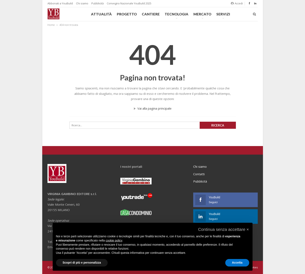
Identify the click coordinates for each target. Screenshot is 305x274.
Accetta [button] (237, 262)
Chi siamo (82, 3)
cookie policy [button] (114, 240)
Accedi (237, 3)
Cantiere (151, 14)
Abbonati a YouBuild (60, 3)
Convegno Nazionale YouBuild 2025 (129, 3)
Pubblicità (97, 3)
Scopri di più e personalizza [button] (82, 262)
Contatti (199, 174)
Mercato (202, 14)
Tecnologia (176, 14)
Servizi (223, 14)
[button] (223, 229)
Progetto (127, 14)
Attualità (101, 14)
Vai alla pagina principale (153, 108)
